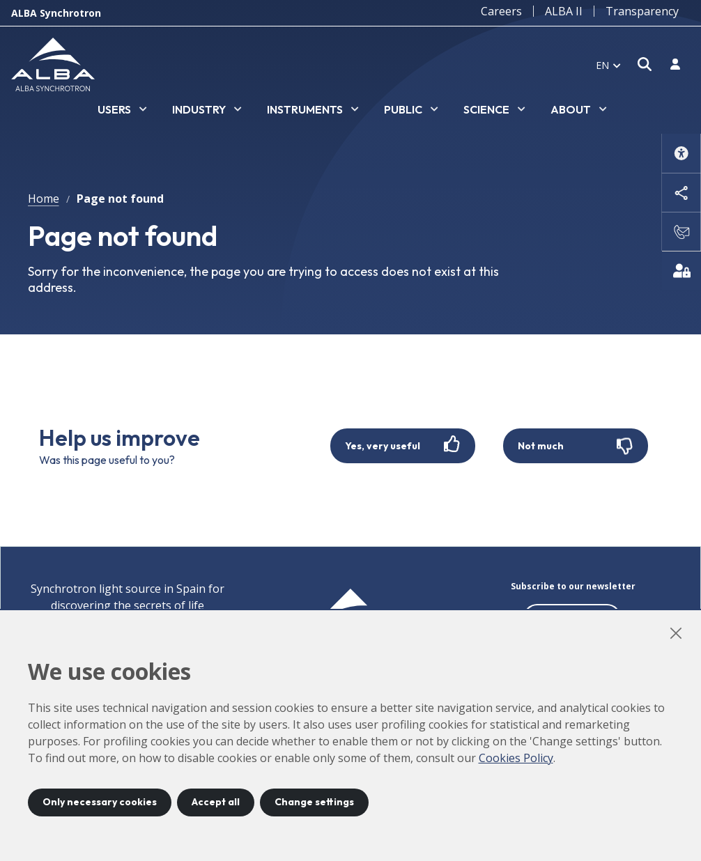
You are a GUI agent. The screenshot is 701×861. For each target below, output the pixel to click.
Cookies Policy (516, 758)
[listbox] (122, 110)
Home (43, 198)
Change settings (314, 802)
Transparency (642, 11)
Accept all (216, 802)
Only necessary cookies (100, 802)
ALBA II (564, 11)
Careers (501, 11)
